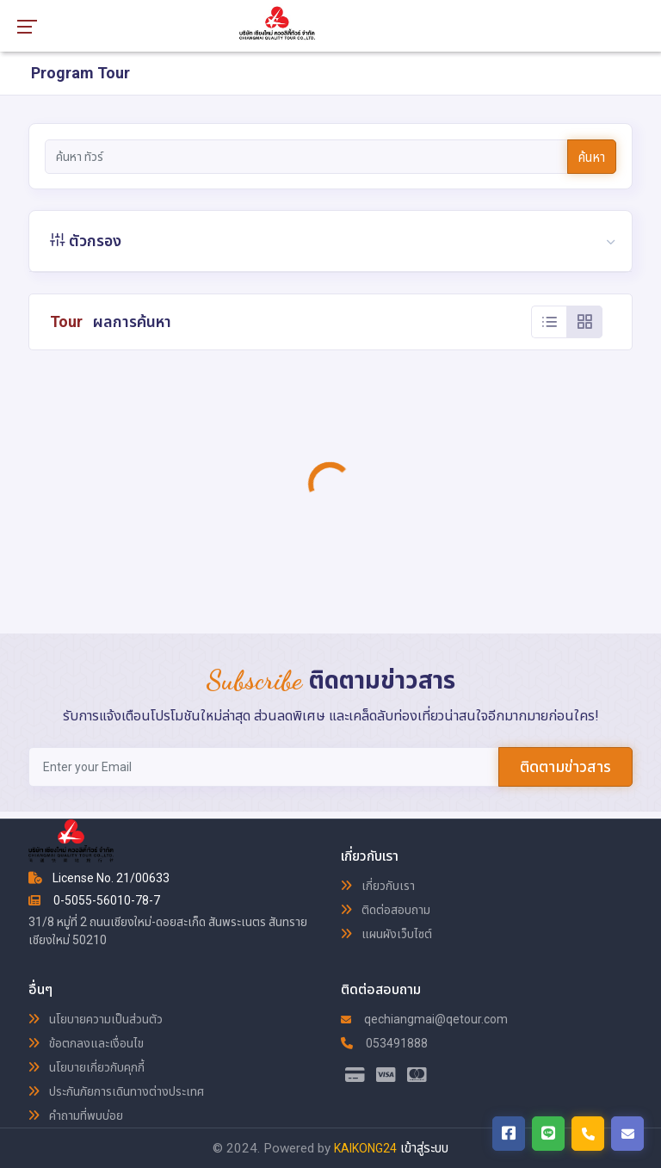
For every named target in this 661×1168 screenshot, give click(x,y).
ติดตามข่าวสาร (565, 766)
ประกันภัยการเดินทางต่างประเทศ (116, 1091)
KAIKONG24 (365, 1148)
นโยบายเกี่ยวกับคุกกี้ (86, 1067)
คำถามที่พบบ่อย (75, 1115)
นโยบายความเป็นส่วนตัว (95, 1019)
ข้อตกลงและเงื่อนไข (86, 1043)
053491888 (384, 1043)
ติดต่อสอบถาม (385, 910)
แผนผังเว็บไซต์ (386, 934)
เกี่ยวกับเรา (378, 886)
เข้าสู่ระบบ (424, 1148)
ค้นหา (591, 157)
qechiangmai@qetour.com (424, 1019)
